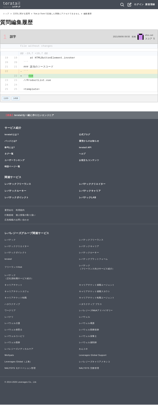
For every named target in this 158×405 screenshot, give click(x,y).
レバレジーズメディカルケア (19, 349)
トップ (6, 14)
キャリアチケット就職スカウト (94, 292)
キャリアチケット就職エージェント (97, 285)
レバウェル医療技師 (89, 330)
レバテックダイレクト (17, 198)
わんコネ (83, 349)
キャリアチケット (13, 285)
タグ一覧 (9, 154)
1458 (15, 99)
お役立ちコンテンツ (89, 160)
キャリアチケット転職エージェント (97, 298)
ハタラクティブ (12, 304)
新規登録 (150, 4)
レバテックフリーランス (18, 184)
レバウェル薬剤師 (88, 343)
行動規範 (9, 215)
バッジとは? (11, 141)
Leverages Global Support (93, 356)
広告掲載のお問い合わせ (17, 220)
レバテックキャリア (90, 191)
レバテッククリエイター (92, 184)
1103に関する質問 (21, 14)
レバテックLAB (87, 198)
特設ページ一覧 (12, 167)
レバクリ (9, 317)
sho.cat (149, 35)
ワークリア (10, 311)
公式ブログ (84, 135)
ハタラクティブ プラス (90, 304)
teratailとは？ (12, 135)
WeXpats (9, 356)
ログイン (139, 4)
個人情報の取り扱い (26, 215)
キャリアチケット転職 (16, 298)
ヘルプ (82, 154)
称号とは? (10, 148)
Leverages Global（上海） (18, 362)
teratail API (85, 148)
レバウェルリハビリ (14, 336)
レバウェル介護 (12, 324)
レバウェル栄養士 (88, 336)
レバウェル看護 (87, 324)
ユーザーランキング (14, 160)
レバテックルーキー (15, 191)
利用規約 (20, 210)
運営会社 (9, 210)
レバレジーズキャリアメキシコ (94, 362)
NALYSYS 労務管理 (89, 368)
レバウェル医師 (12, 343)
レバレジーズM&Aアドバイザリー (96, 311)
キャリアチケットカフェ (17, 292)
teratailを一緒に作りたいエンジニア (34, 115)
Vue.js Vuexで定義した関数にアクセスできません (57, 14)
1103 (6, 99)
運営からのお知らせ (89, 141)
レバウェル (84, 317)
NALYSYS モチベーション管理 (20, 368)
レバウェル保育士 (13, 330)
